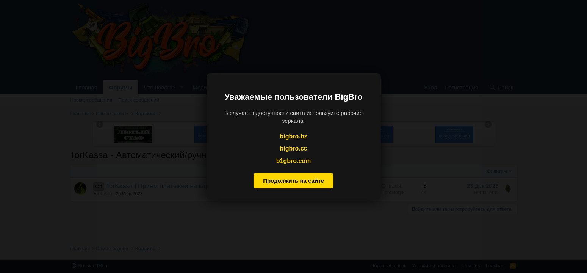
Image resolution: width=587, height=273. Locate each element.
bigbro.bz (293, 136)
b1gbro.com (293, 161)
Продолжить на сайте (293, 180)
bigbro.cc (293, 148)
